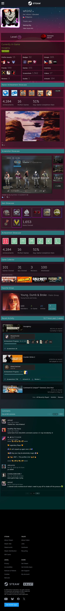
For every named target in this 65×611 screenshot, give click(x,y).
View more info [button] (28, 28)
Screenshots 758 (12, 379)
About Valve (25, 540)
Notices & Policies (10, 570)
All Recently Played (42, 397)
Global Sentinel (15, 366)
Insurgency (27, 326)
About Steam (8, 540)
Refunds (7, 578)
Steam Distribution (10, 551)
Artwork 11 (26, 379)
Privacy (6, 563)
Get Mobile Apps (11, 605)
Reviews (60, 397)
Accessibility (8, 567)
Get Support (25, 570)
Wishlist (53, 397)
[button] (16, 37)
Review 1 (37, 379)
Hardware (24, 547)
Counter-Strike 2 (29, 357)
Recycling (24, 551)
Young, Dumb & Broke (34, 295)
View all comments (8, 414)
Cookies (6, 574)
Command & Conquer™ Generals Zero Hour (38, 388)
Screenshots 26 (12, 348)
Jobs (22, 544)
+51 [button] (50, 342)
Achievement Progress (11, 341)
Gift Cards (7, 554)
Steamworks (8, 547)
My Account (25, 574)
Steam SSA (7, 544)
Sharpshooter (15, 336)
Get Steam (24, 563)
